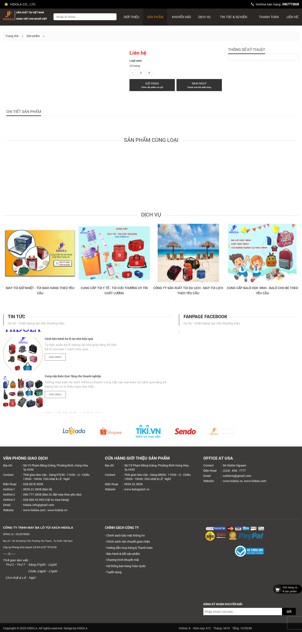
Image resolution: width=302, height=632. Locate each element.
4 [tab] (150, 303)
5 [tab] (156, 303)
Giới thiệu (131, 17)
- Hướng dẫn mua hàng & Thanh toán (129, 548)
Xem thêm (55, 358)
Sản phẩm (155, 17)
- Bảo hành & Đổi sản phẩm (122, 554)
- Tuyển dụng (113, 572)
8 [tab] (175, 303)
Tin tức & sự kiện (233, 17)
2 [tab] (137, 303)
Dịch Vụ (204, 17)
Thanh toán (269, 17)
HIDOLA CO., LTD (20, 4)
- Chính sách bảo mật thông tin (125, 535)
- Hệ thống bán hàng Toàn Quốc (125, 566)
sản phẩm (286, 589)
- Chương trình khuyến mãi (122, 560)
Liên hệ (292, 17)
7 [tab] (169, 303)
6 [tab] (162, 303)
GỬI (289, 611)
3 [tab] (144, 303)
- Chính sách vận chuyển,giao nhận (127, 541)
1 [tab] (131, 303)
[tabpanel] (40, 261)
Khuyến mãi (181, 17)
